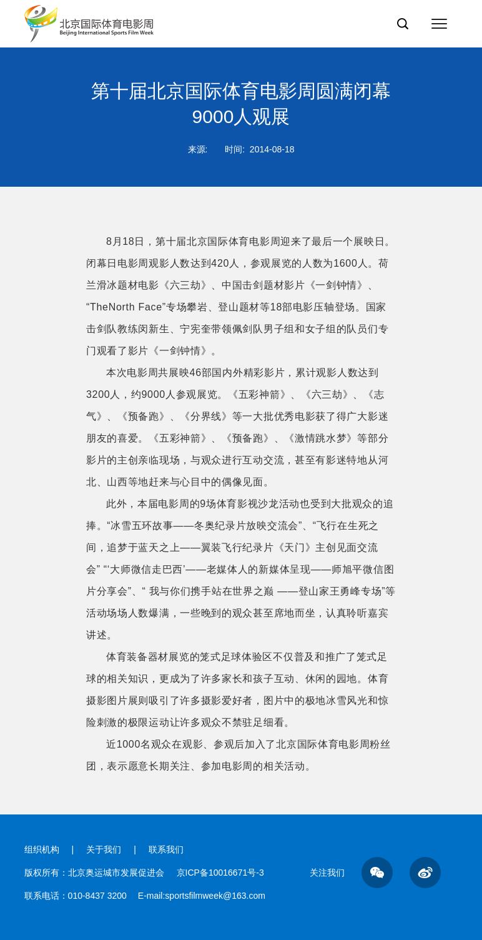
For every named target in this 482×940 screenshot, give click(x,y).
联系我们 (166, 849)
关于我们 (103, 849)
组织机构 (41, 849)
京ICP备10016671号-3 (220, 873)
